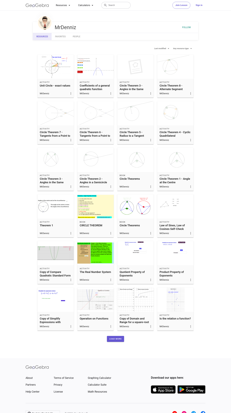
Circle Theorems (130, 178)
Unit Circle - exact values (55, 85)
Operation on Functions (94, 318)
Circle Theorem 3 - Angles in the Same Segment (131, 89)
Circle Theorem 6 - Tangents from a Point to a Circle (95, 136)
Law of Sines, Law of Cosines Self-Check (172, 227)
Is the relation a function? (175, 318)
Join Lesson (181, 5)
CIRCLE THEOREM (91, 225)
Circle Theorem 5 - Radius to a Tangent (132, 134)
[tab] (63, 5)
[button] (115, 339)
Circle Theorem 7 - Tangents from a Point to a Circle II (55, 136)
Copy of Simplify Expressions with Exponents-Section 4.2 (54, 322)
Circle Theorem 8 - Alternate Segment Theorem (171, 89)
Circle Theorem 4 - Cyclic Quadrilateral (175, 134)
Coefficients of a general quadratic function (95, 87)
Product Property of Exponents (172, 273)
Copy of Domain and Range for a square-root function (134, 322)
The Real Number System (95, 272)
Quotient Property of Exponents (132, 273)
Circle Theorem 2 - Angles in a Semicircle (93, 180)
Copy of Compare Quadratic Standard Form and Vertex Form (55, 275)
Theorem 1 (46, 225)
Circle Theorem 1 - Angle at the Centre (175, 180)
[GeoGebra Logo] (37, 5)
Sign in (199, 5)
